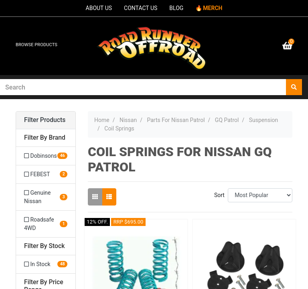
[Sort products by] (260, 195)
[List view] (109, 197)
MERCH (212, 8)
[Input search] (143, 87)
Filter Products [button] (44, 120)
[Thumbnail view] (95, 197)
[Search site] (294, 87)
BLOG (176, 8)
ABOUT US (99, 8)
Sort (219, 195)
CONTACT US (140, 8)
